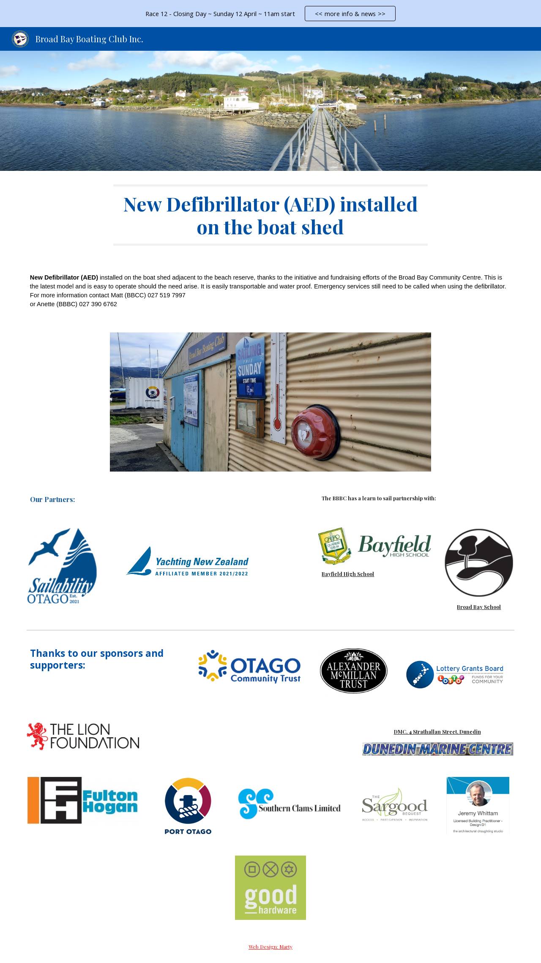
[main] (270, 215)
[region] (270, 13)
